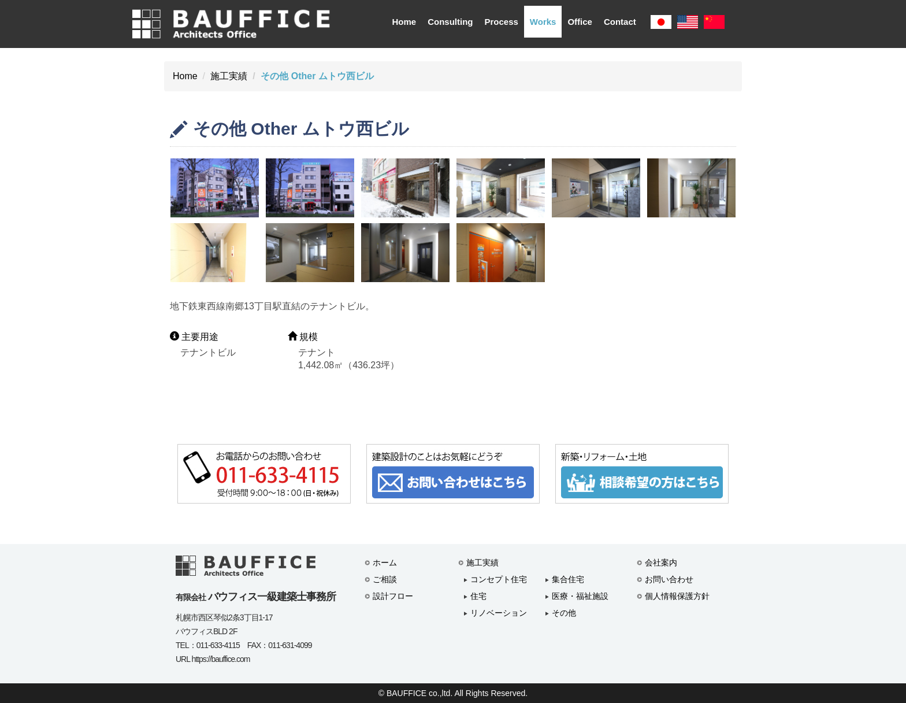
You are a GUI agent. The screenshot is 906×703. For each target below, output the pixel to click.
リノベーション (498, 612)
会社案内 (661, 562)
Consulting (450, 22)
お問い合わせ (669, 579)
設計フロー (393, 596)
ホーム (385, 562)
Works (543, 22)
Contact (620, 22)
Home (404, 22)
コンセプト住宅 (498, 579)
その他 (564, 612)
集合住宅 (568, 579)
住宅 (478, 596)
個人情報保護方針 (677, 596)
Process (501, 22)
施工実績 (228, 76)
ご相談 (385, 579)
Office (579, 22)
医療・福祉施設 (580, 596)
